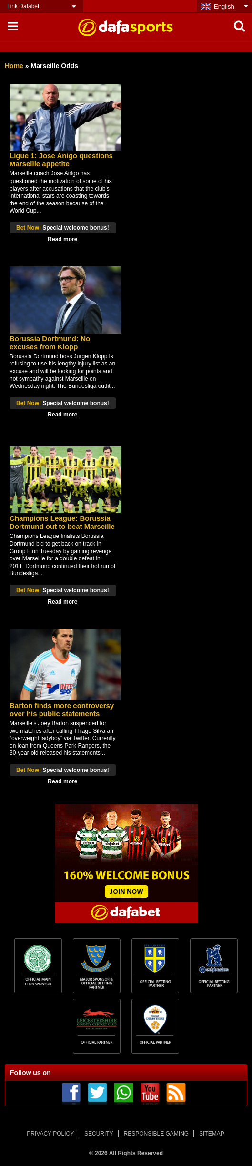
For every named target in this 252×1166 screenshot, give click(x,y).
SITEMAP (211, 1133)
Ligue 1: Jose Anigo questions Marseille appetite (61, 160)
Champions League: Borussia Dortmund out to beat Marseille (62, 522)
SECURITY (98, 1133)
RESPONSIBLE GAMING (156, 1133)
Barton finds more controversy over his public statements (62, 709)
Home (14, 66)
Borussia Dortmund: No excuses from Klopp (50, 343)
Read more (62, 239)
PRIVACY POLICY (50, 1133)
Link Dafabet (23, 6)
